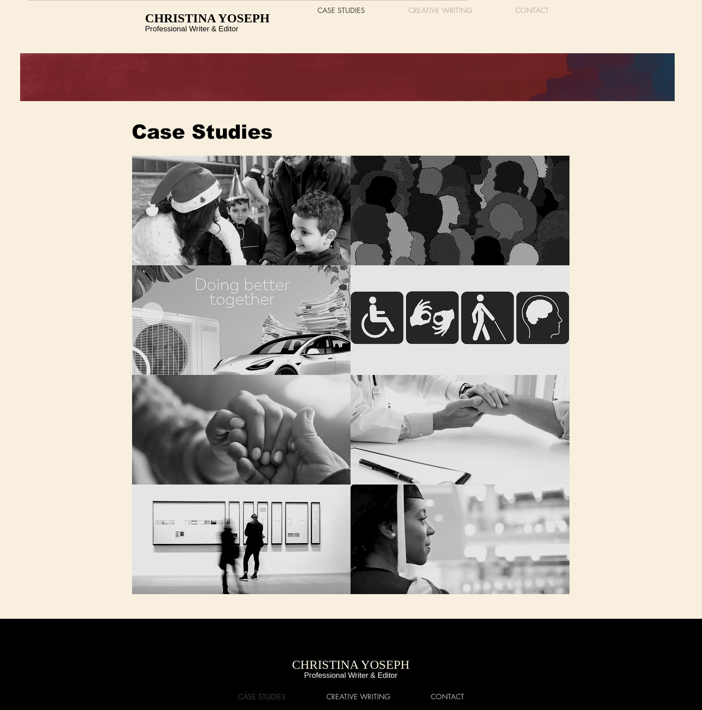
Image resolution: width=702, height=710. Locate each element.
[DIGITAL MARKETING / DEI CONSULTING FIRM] (459, 210)
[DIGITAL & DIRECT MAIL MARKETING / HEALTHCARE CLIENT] (460, 430)
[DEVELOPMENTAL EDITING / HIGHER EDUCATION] (460, 539)
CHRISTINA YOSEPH (207, 18)
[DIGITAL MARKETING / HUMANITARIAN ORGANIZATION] (241, 210)
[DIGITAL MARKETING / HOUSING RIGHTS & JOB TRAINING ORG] (241, 430)
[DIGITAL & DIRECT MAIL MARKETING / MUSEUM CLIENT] (241, 539)
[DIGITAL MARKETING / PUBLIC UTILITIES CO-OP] (241, 320)
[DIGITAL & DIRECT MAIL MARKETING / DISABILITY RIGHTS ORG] (460, 320)
